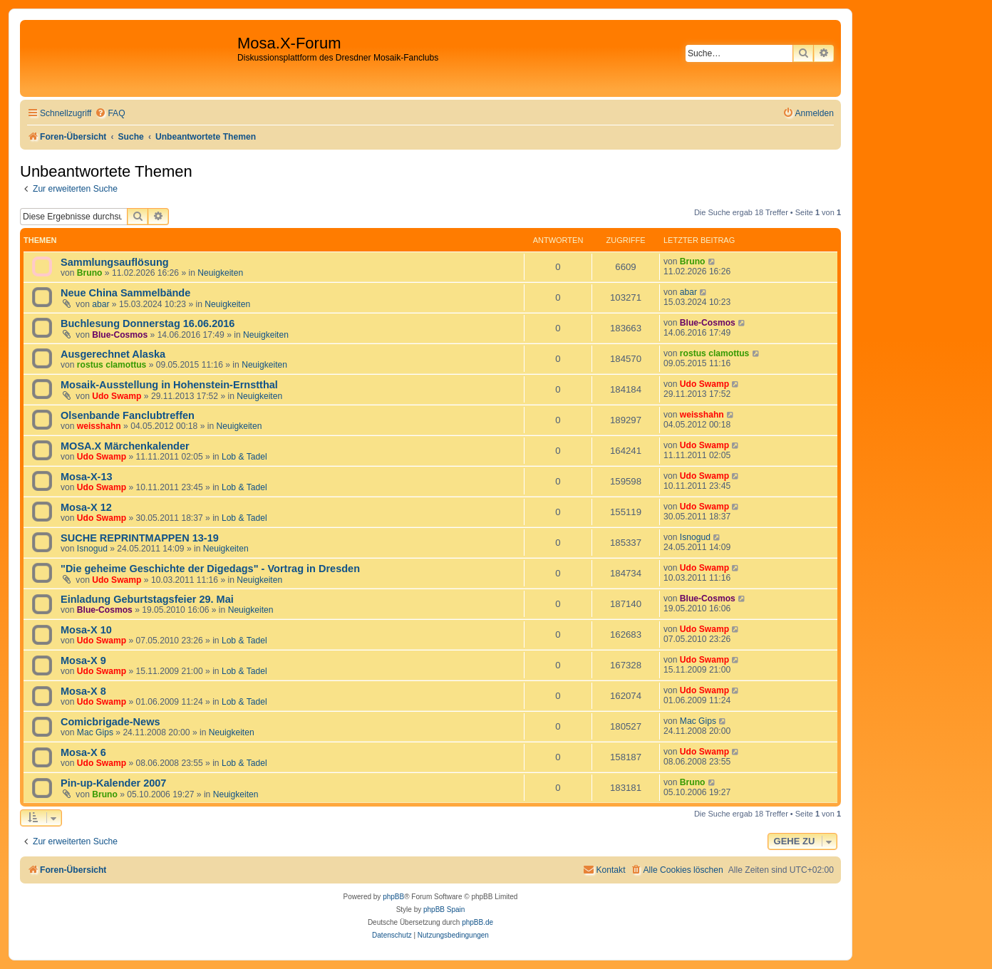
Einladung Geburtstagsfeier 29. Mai (147, 599)
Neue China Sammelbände (125, 293)
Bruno (90, 273)
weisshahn (99, 426)
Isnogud (92, 549)
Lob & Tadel (244, 457)
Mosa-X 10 (86, 630)
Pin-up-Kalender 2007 (113, 783)
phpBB (393, 897)
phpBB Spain (444, 909)
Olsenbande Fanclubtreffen (128, 415)
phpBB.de (477, 922)
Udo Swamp (116, 396)
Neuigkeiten (220, 273)
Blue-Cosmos (120, 335)
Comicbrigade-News (110, 721)
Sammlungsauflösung (115, 262)
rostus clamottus (111, 365)
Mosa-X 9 (83, 660)
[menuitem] (110, 113)
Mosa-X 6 (83, 752)
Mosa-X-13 (87, 476)
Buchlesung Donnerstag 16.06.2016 (147, 323)
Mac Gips (95, 732)
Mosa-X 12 (86, 507)
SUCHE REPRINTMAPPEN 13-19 (140, 538)
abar (100, 304)
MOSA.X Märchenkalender (125, 446)
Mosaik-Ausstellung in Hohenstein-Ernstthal (169, 384)
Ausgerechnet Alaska (113, 354)
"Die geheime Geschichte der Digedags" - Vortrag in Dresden (210, 568)
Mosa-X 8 (83, 691)
